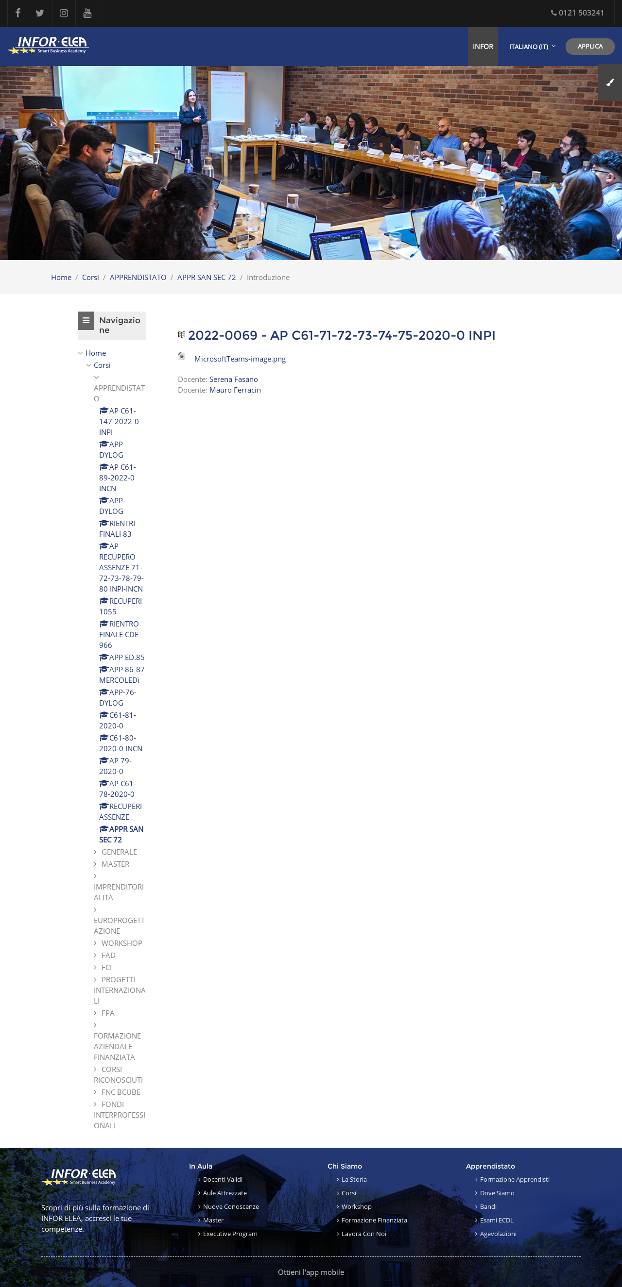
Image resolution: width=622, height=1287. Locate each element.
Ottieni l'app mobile (311, 1272)
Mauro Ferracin (235, 390)
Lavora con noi (364, 1233)
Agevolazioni (498, 1233)
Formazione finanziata (374, 1220)
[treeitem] (112, 739)
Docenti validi (222, 1179)
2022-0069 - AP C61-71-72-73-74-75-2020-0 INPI (342, 335)
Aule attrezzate (225, 1192)
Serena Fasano (233, 379)
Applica (590, 46)
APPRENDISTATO (138, 277)
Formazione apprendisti (515, 1179)
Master (213, 1220)
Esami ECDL (497, 1220)
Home (61, 277)
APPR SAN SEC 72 (206, 277)
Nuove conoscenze (231, 1206)
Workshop (357, 1206)
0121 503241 (578, 12)
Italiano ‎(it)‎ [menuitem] (528, 46)
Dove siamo (497, 1192)
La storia (354, 1179)
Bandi (488, 1206)
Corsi (90, 277)
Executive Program (230, 1233)
